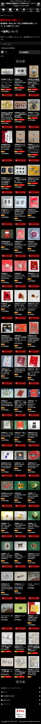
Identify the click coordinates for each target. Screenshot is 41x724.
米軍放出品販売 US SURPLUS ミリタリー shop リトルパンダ (20, 4)
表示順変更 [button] (24, 52)
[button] (3, 4)
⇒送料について (9, 31)
